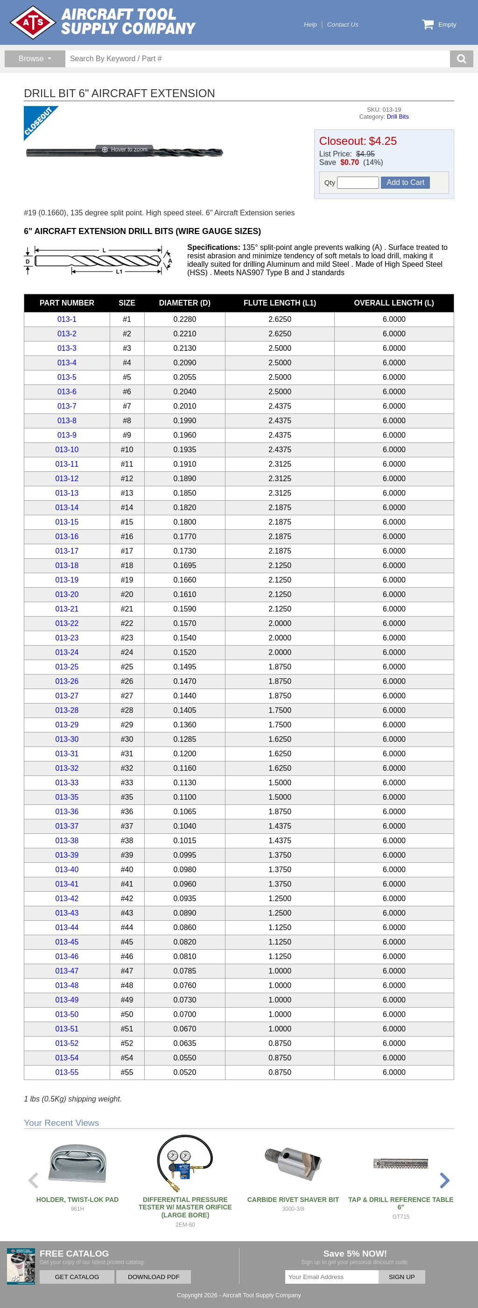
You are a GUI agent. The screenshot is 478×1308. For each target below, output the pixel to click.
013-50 (66, 1014)
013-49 (66, 1000)
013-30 (66, 739)
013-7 (67, 406)
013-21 (66, 609)
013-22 (66, 623)
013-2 (67, 334)
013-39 (66, 855)
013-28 (66, 710)
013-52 (66, 1043)
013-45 (66, 942)
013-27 (66, 696)
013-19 (66, 580)
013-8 (67, 421)
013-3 (67, 348)
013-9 (67, 435)
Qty (352, 183)
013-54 (66, 1058)
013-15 (66, 522)
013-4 (67, 363)
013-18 (66, 565)
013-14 (66, 508)
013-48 (66, 985)
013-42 (66, 899)
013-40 (66, 870)
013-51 (66, 1029)
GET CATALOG (77, 1276)
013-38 (66, 841)
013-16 (66, 536)
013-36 (66, 812)
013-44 (66, 927)
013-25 (66, 667)
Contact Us (342, 24)
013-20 (66, 594)
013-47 (66, 971)
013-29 (66, 725)
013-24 (66, 652)
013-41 (66, 884)
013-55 (66, 1072)
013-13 (66, 493)
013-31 (66, 754)
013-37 (66, 826)
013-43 (66, 913)
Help (310, 24)
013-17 (66, 551)
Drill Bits (398, 116)
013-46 (66, 956)
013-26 (66, 681)
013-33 (66, 783)
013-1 (67, 319)
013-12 (66, 479)
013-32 (66, 768)
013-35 (66, 797)
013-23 (66, 638)
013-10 (66, 450)
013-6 (67, 392)
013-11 (66, 464)
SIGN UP (402, 1276)
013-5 (67, 377)
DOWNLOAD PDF (154, 1276)
